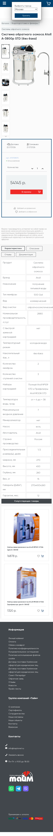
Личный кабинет (16, 635)
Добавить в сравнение (26, 205)
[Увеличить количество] (42, 165)
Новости (12, 682)
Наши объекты (15, 717)
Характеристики (13, 245)
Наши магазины (15, 713)
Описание (34, 245)
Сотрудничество (16, 710)
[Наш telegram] (19, 786)
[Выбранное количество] (37, 165)
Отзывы (8, 251)
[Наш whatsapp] (12, 786)
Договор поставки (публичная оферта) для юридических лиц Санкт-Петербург (23, 668)
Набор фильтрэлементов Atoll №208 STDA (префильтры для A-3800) (25, 599)
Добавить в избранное (28, 208)
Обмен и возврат (16, 642)
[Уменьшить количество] (32, 165)
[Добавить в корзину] (43, 552)
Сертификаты (15, 707)
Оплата (12, 638)
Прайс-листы (14, 685)
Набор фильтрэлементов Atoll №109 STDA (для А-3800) (25, 545)
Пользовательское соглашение (23, 648)
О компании (14, 703)
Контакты (12, 720)
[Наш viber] (26, 786)
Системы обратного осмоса (15, 29)
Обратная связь (15, 675)
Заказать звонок (16, 751)
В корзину (26, 188)
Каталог (5, 23)
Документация (26, 251)
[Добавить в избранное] (38, 552)
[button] (5, 133)
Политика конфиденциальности (23, 645)
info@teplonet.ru (16, 745)
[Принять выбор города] (26, 15)
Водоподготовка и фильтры (25, 23)
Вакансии (13, 724)
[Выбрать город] (26, 9)
